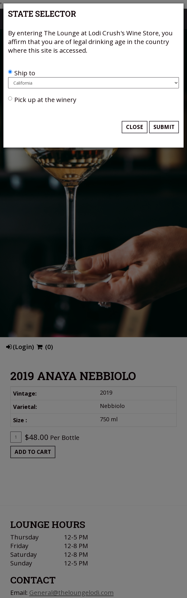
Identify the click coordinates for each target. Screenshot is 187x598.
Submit (164, 127)
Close (134, 127)
